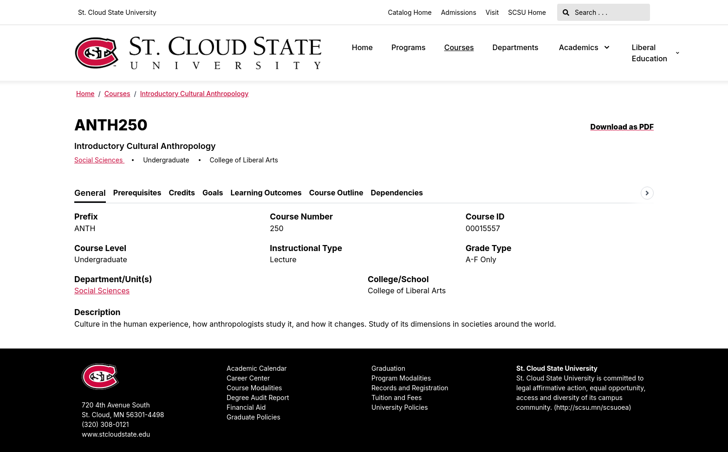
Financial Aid (246, 407)
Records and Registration (409, 388)
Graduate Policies (253, 417)
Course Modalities (254, 388)
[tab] (90, 193)
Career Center (248, 378)
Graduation (388, 368)
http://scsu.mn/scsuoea (592, 407)
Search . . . (585, 12)
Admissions (458, 12)
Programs (408, 47)
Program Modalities (401, 378)
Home (362, 47)
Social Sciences (99, 160)
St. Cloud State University (117, 12)
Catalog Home (410, 12)
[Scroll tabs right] (647, 193)
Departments (516, 47)
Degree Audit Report (258, 397)
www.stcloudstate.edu (116, 434)
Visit (492, 12)
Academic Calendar (257, 368)
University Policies (399, 407)
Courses (459, 47)
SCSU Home (527, 12)
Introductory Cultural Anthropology (194, 93)
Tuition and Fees (396, 397)
